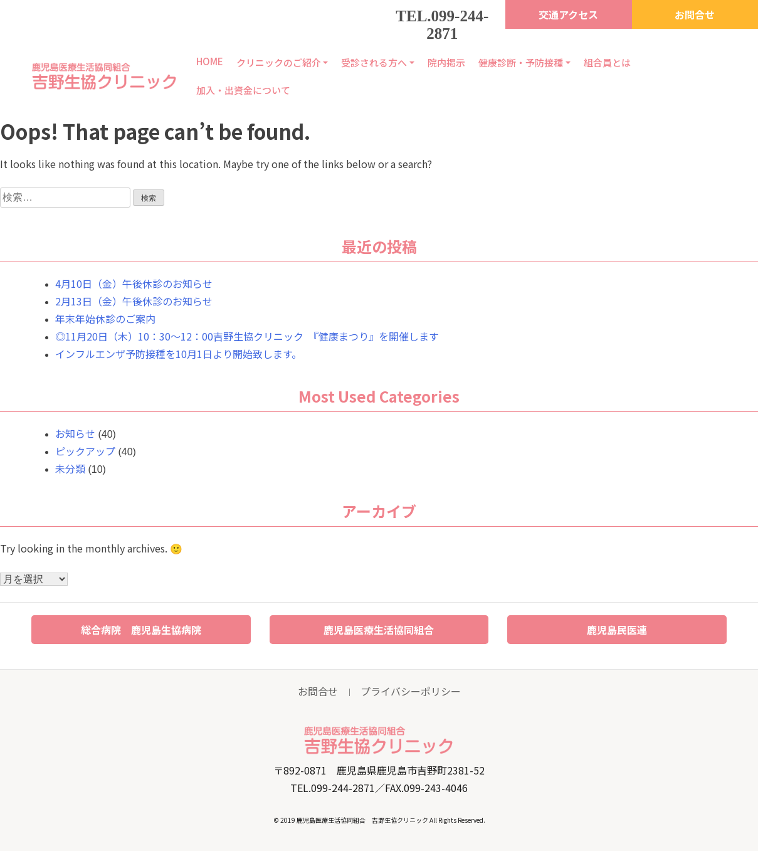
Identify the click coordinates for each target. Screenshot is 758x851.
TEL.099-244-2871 (442, 25)
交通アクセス (568, 14)
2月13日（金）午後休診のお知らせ (134, 301)
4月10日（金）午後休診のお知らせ (134, 283)
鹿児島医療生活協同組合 (379, 629)
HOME (209, 61)
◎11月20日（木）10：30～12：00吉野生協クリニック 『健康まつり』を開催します (252, 336)
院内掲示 (446, 62)
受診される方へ (374, 62)
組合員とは (607, 62)
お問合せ (695, 14)
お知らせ (75, 433)
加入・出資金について (243, 90)
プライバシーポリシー (411, 691)
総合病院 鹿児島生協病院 (141, 629)
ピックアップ (85, 450)
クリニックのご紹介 (278, 62)
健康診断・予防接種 (520, 62)
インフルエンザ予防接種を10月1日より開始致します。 (178, 353)
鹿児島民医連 (617, 629)
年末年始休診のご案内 (105, 318)
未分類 (70, 468)
